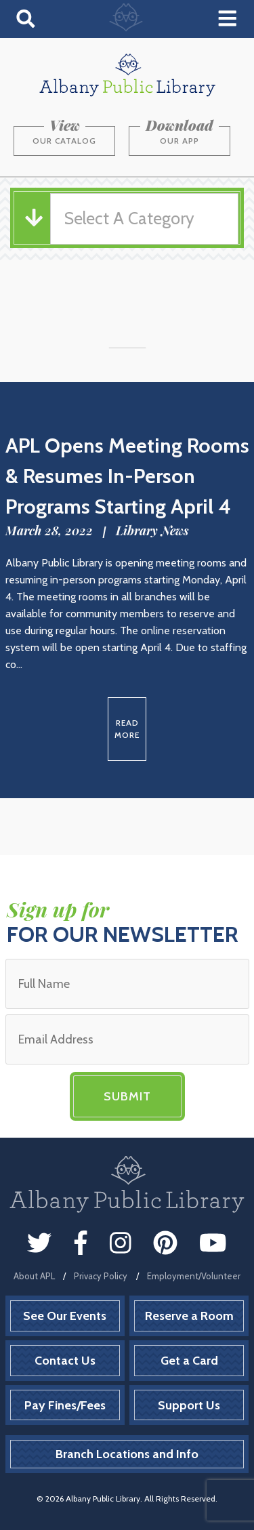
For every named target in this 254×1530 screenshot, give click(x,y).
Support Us (189, 1405)
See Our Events (64, 1315)
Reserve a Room (189, 1315)
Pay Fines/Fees (65, 1405)
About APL (34, 1275)
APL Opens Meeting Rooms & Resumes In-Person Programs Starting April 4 (127, 476)
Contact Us (65, 1360)
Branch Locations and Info (127, 1454)
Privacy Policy (100, 1275)
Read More (127, 729)
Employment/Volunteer (193, 1275)
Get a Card (189, 1360)
